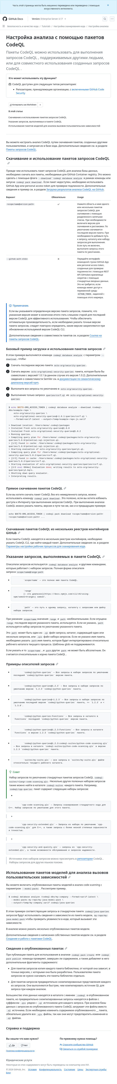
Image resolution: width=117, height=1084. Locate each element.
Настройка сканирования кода (69, 26)
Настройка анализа (98, 26)
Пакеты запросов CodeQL (21, 149)
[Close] (108, 5)
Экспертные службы (96, 1069)
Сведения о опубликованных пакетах (36, 948)
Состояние (69, 1069)
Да (12, 1045)
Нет (24, 1045)
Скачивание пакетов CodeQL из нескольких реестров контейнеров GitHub (57, 531)
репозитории (85, 858)
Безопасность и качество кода (22, 26)
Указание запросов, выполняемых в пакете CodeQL (55, 556)
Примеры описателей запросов (32, 664)
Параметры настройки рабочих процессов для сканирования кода (45, 546)
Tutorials (46, 26)
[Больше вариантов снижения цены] (40, 104)
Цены (80, 1069)
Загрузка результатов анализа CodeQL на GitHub (75, 189)
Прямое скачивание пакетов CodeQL (36, 488)
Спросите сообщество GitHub (76, 1044)
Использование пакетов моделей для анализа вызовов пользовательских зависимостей (57, 874)
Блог (8, 1072)
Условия (32, 1069)
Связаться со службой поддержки (79, 1049)
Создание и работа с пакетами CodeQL (29, 938)
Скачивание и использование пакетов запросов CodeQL (57, 160)
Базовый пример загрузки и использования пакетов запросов (55, 349)
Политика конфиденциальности (20, 1050)
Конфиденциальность (50, 1069)
